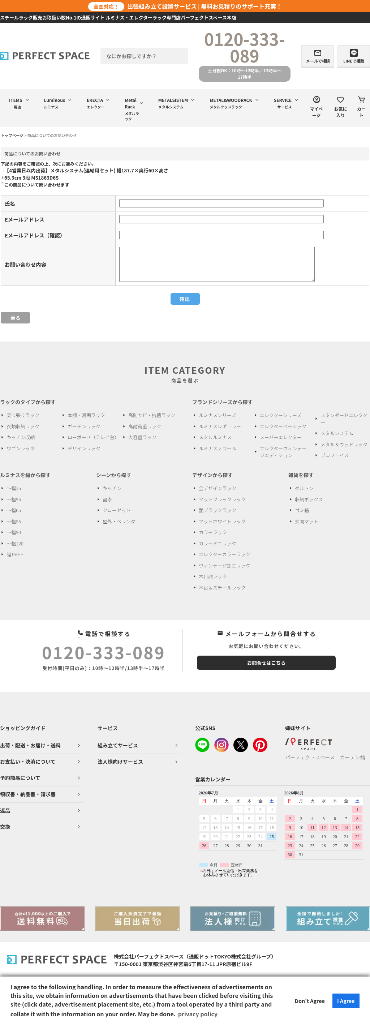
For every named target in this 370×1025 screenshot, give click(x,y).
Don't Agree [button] (310, 1000)
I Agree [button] (346, 1000)
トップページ (12, 135)
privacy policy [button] (198, 1013)
